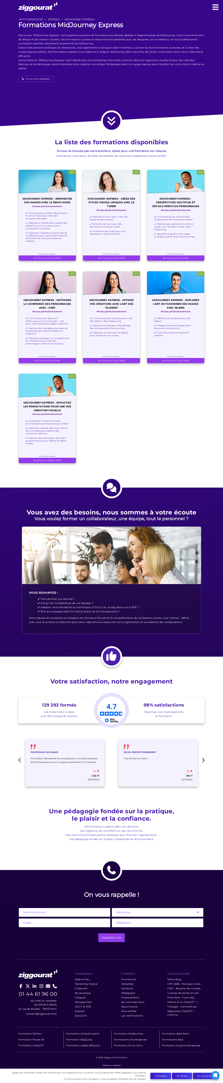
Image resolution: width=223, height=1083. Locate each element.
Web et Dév (82, 979)
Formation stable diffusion (83, 1045)
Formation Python (30, 1033)
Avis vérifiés (128, 1011)
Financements (130, 997)
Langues (80, 997)
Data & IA (81, 1015)
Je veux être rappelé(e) (38, 78)
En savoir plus (206, 1075)
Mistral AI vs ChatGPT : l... (183, 1002)
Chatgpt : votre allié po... (182, 1006)
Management (83, 1002)
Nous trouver (129, 1006)
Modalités (127, 983)
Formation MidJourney (128, 1033)
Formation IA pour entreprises (181, 1045)
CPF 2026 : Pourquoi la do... (184, 983)
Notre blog (174, 979)
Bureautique (83, 993)
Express (79, 1011)
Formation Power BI (31, 1039)
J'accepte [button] (160, 1075)
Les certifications (132, 1015)
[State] (157, 912)
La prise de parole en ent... (183, 993)
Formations (128, 979)
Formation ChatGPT (31, 1045)
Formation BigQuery (79, 1039)
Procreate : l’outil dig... (181, 997)
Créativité (81, 988)
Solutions (127, 988)
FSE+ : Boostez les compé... (184, 988)
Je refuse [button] (182, 1075)
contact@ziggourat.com (41, 1013)
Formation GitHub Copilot (82, 1033)
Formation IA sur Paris (128, 1045)
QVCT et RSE (83, 1006)
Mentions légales (111, 1065)
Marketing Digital (86, 983)
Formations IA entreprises (130, 1039)
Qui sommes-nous (133, 1002)
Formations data (172, 1039)
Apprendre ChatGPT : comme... (180, 1013)
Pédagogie (128, 993)
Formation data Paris (175, 1033)
